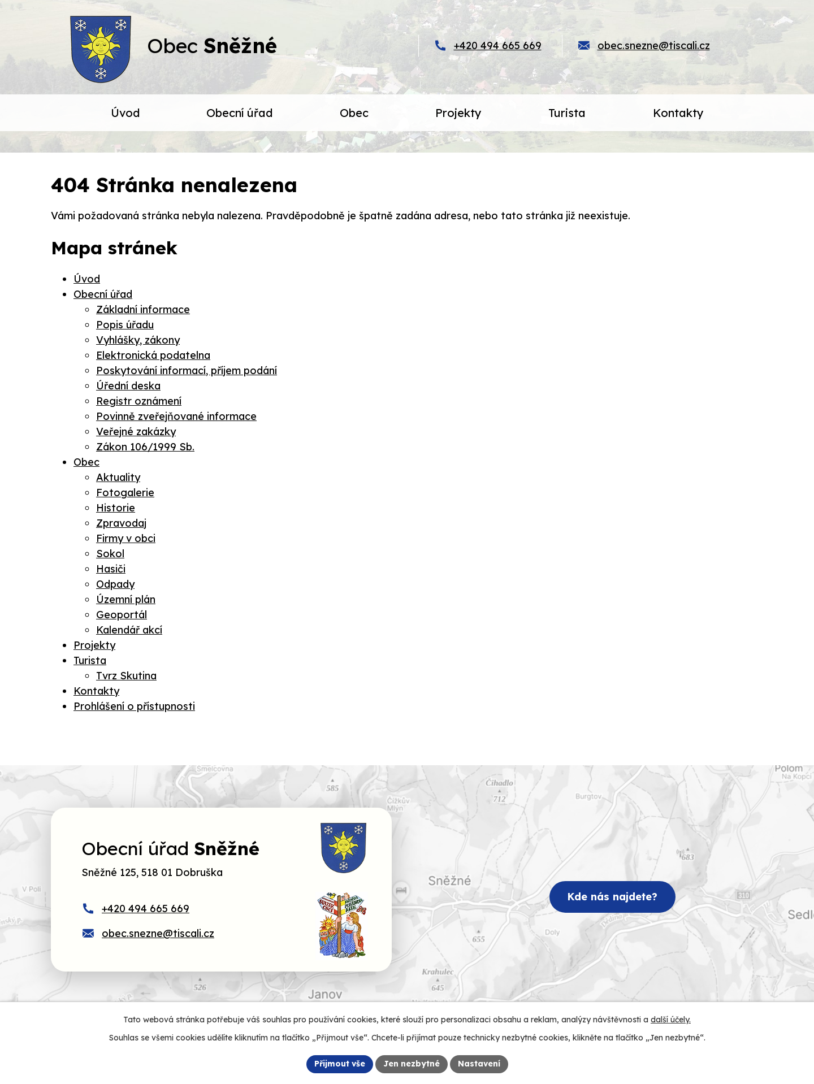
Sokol (110, 553)
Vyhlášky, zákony (138, 339)
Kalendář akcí (129, 629)
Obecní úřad (102, 294)
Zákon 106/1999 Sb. (145, 446)
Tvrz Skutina (126, 675)
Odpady (115, 584)
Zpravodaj (121, 523)
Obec (86, 462)
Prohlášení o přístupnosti (134, 706)
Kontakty (96, 690)
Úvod (86, 278)
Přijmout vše (339, 1064)
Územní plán (125, 599)
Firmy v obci (125, 538)
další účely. (671, 1019)
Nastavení (479, 1064)
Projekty (94, 645)
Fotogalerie (125, 492)
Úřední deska (128, 385)
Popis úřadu (125, 324)
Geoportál (121, 614)
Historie (115, 507)
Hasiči (110, 568)
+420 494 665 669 (498, 45)
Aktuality (118, 477)
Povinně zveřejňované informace (176, 416)
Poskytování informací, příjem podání (186, 370)
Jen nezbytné (411, 1064)
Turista (89, 660)
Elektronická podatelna (153, 355)
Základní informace (143, 309)
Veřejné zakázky (136, 431)
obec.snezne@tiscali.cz (653, 45)
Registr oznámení (138, 400)
